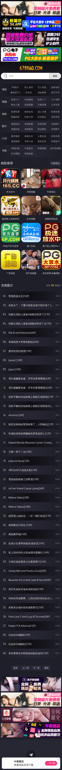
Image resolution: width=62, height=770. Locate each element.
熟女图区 (42, 129)
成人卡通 (42, 111)
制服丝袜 (15, 116)
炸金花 (29, 92)
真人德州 (28, 87)
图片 (4, 126)
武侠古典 (55, 136)
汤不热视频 (55, 148)
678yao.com (30, 68)
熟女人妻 (15, 104)
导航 (4, 150)
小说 (4, 138)
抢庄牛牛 (55, 92)
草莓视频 (42, 148)
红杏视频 (15, 153)
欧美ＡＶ (42, 99)
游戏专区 (55, 87)
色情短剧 (28, 153)
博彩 (4, 89)
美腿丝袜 (15, 129)
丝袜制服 (28, 104)
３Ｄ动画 (55, 99)
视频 (4, 101)
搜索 (55, 75)
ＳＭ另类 (55, 104)
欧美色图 (42, 123)
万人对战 (42, 87)
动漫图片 (55, 123)
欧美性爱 (55, 111)
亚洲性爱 (15, 111)
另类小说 (28, 141)
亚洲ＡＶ (15, 99)
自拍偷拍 (28, 99)
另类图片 (55, 129)
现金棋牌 (42, 92)
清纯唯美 (28, 129)
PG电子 (15, 87)
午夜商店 (28, 148)
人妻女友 (42, 136)
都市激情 (15, 136)
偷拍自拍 (28, 111)
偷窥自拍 (15, 123)
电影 (4, 114)
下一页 (36, 667)
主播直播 (42, 104)
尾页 (46, 667)
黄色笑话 (42, 141)
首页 (15, 667)
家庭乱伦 (28, 136)
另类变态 (55, 116)
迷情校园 (15, 141)
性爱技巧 (55, 141)
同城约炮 (15, 148)
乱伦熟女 (42, 116)
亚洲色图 (28, 123)
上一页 (25, 667)
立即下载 (51, 763)
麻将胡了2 (15, 92)
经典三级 (28, 116)
